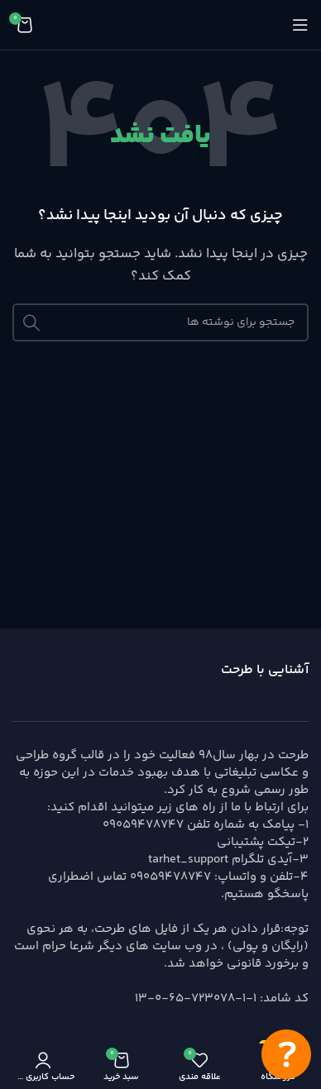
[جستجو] (160, 322)
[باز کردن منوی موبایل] (300, 24)
